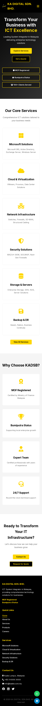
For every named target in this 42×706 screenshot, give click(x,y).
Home (4, 615)
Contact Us (21, 557)
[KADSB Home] (19, 6)
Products (6, 627)
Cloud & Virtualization (11, 649)
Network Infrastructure (11, 653)
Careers (5, 631)
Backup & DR (7, 661)
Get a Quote (21, 59)
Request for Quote (21, 564)
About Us (6, 619)
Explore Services (21, 51)
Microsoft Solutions (10, 645)
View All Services (21, 342)
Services (6, 623)
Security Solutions (9, 657)
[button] (21, 144)
